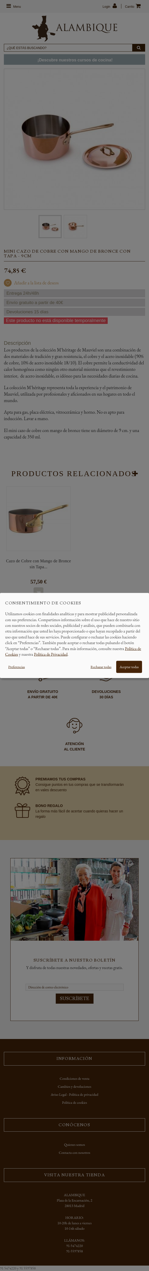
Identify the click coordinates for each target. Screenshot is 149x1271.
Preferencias (16, 667)
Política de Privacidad (50, 654)
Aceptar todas (129, 667)
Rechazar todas (101, 667)
